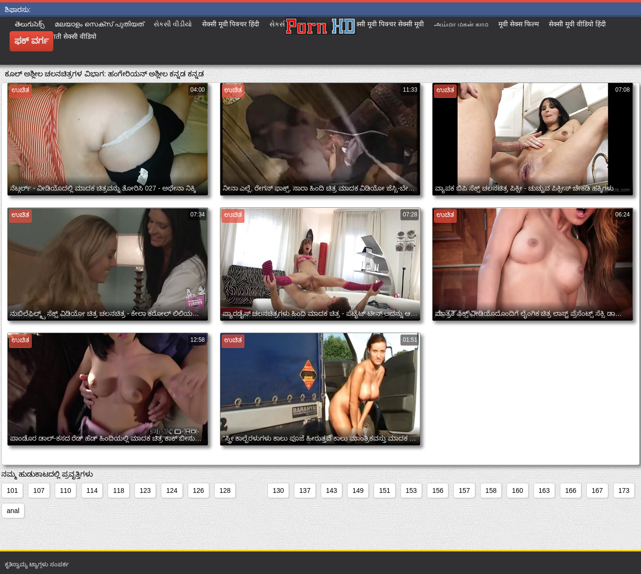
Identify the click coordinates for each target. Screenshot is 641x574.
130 (278, 490)
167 (597, 490)
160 (517, 490)
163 (544, 490)
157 (464, 490)
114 (91, 490)
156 (437, 490)
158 (490, 490)
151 (384, 490)
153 (411, 490)
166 (570, 490)
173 (623, 490)
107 (38, 490)
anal (13, 510)
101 (12, 490)
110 (65, 490)
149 (357, 490)
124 (171, 490)
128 (224, 490)
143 (331, 490)
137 (304, 490)
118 (118, 490)
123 (145, 490)
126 (198, 490)
